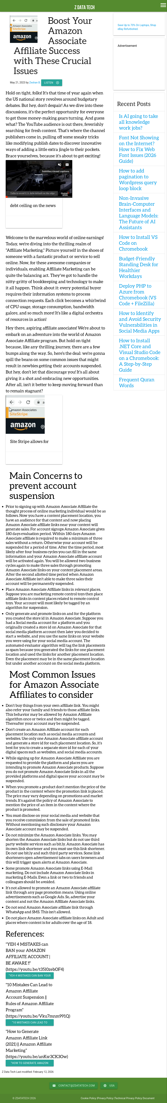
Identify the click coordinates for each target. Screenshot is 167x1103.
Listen (51, 82)
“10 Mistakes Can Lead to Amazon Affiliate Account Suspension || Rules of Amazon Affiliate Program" (29, 1023)
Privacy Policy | (106, 1098)
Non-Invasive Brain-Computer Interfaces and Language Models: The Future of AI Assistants (138, 212)
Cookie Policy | (89, 1098)
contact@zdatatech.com (73, 1085)
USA (109, 1085)
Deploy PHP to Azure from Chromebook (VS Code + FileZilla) (137, 294)
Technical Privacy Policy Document (134, 1098)
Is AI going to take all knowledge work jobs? (138, 122)
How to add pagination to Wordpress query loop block (138, 179)
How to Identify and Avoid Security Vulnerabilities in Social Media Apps (140, 322)
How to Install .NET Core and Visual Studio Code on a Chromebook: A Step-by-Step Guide (139, 355)
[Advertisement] (139, 67)
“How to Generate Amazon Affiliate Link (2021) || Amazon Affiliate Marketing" (30, 1064)
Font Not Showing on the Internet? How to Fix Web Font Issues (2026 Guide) (139, 149)
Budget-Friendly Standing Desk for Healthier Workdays (138, 267)
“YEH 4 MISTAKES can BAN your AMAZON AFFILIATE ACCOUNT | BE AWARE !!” (30, 976)
